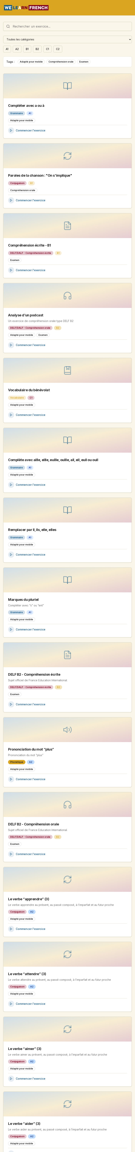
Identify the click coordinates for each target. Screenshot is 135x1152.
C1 (47, 49)
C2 (58, 49)
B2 (37, 49)
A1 (7, 49)
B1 (27, 49)
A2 (17, 49)
